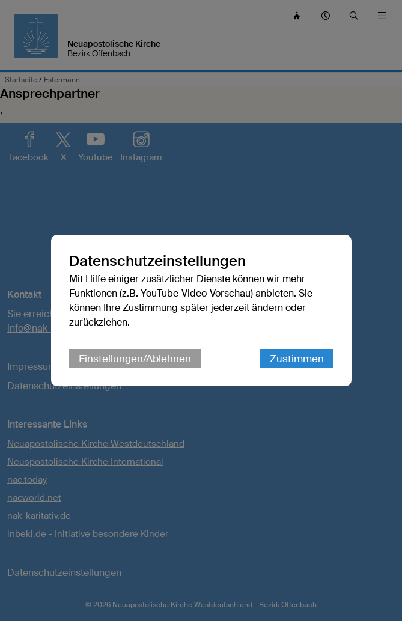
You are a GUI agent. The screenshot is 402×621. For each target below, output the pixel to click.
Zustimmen (297, 358)
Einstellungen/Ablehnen (135, 358)
